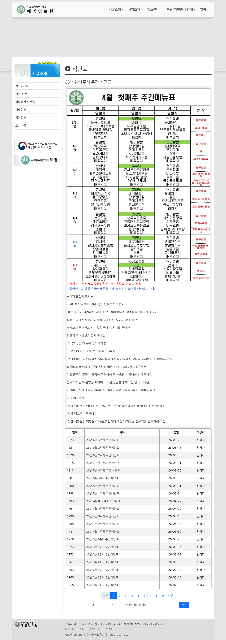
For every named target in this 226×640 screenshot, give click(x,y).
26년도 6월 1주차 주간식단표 (104, 462)
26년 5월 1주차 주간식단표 (102, 493)
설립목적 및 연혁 (25, 101)
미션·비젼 (21, 93)
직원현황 (20, 117)
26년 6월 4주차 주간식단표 (102, 440)
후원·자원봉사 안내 (179, 9)
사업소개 (134, 9)
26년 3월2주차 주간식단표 (102, 554)
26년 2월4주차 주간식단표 (102, 569)
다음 (171, 595)
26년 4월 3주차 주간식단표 (102, 516)
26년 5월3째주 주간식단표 (102, 478)
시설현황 (20, 109)
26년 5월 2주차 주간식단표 (102, 485)
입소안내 (153, 9)
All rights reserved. (116, 634)
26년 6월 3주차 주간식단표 (102, 447)
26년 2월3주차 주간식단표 (102, 577)
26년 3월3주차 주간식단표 (102, 546)
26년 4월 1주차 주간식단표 (102, 531)
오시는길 (20, 125)
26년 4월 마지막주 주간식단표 (104, 501)
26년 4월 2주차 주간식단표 (102, 523)
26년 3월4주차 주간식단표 (102, 539)
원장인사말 (22, 85)
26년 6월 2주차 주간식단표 (102, 455)
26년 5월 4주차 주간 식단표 (103, 470)
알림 (203, 9)
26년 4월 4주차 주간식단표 (102, 508)
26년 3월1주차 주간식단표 (102, 562)
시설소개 (115, 9)
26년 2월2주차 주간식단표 (102, 585)
